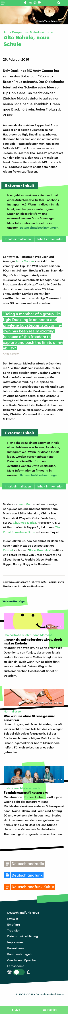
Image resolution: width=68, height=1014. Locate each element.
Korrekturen (15, 948)
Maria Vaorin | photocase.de (51, 21)
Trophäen (13, 930)
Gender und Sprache (21, 960)
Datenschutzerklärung (22, 936)
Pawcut (8, 550)
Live (17, 1009)
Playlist (52, 1009)
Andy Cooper (25, 261)
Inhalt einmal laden (18, 239)
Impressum (15, 942)
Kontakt (12, 918)
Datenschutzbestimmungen (39, 227)
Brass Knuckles (39, 550)
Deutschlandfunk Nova (23, 912)
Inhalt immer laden (50, 239)
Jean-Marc (25, 504)
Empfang (13, 924)
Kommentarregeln (19, 954)
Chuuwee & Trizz (24, 522)
